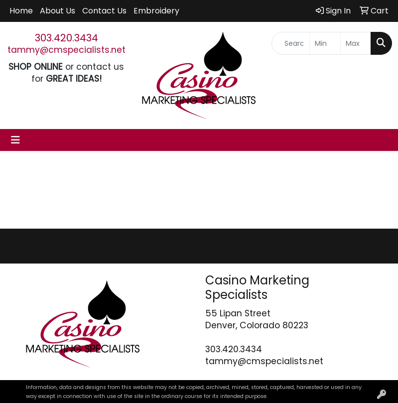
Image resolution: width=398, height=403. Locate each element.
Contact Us (104, 10)
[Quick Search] (290, 43)
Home (21, 10)
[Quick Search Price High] (355, 43)
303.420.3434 (66, 38)
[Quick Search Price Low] (324, 43)
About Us (57, 10)
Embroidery (156, 10)
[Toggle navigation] (15, 140)
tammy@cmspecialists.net (66, 50)
